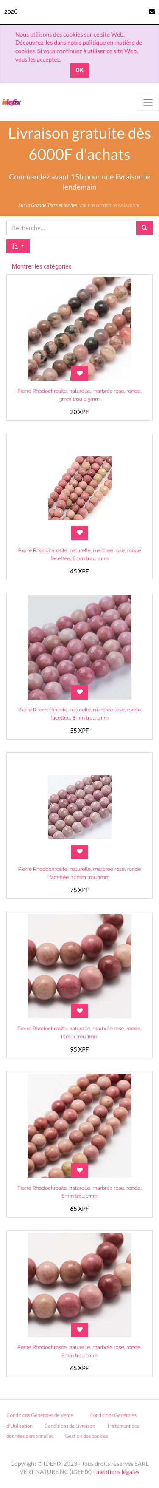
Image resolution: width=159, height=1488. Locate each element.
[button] (18, 246)
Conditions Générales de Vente (39, 1415)
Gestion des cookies (89, 1436)
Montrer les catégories (42, 266)
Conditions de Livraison (70, 1426)
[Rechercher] (144, 228)
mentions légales (117, 1471)
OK (79, 70)
